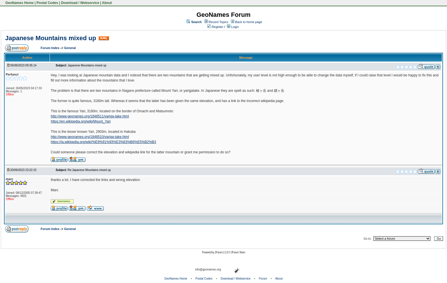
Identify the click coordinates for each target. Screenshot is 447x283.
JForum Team (238, 252)
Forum (263, 278)
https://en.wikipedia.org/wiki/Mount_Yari (81, 121)
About (107, 3)
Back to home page (248, 22)
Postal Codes (47, 3)
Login (233, 26)
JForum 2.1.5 (222, 252)
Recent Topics (218, 22)
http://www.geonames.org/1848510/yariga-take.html (90, 137)
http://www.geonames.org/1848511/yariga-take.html (90, 116)
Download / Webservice (80, 3)
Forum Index (50, 48)
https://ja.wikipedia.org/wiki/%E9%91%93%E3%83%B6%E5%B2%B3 (103, 142)
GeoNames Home (19, 3)
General (70, 48)
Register (215, 26)
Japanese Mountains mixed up (50, 38)
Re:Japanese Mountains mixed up (89, 170)
